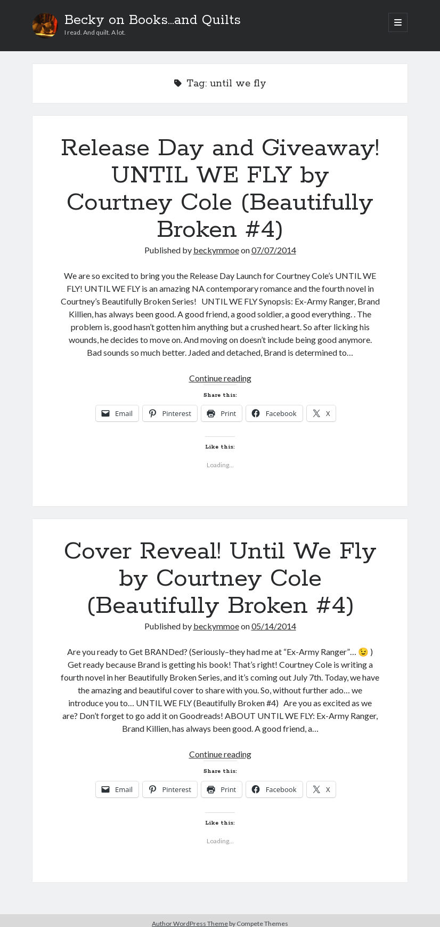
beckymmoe (216, 250)
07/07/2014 (273, 250)
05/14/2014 (273, 626)
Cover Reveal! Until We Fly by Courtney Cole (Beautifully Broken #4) (220, 578)
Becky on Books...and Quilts (152, 20)
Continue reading (220, 378)
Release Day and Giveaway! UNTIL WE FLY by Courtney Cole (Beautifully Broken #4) (220, 189)
